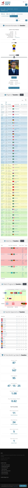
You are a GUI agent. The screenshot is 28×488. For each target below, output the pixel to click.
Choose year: (17, 18)
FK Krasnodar (17, 131)
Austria (4, 327)
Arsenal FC (16, 170)
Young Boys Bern (17, 220)
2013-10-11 (2, 266)
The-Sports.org (17, 37)
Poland (4, 336)
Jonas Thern (14, 443)
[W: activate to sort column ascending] (19, 316)
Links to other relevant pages (5, 464)
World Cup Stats (13, 16)
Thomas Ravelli (14, 424)
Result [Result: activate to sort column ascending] (20, 245)
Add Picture (14, 77)
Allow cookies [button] (22, 485)
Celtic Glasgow (17, 117)
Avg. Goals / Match (14, 391)
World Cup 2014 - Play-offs (23, 250)
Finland (4, 322)
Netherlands (5, 333)
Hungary (4, 324)
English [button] (25, 1)
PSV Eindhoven (17, 192)
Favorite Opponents (5, 16)
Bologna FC (16, 122)
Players (8, 14)
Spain (4, 343)
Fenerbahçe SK (17, 189)
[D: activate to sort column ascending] (21, 316)
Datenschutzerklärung (4, 472)
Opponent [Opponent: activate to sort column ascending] (3, 316)
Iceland (4, 347)
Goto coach (14, 87)
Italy (3, 338)
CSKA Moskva (17, 184)
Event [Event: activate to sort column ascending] (23, 245)
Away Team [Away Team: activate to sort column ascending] (15, 245)
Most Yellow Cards (14, 429)
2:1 (20, 266)
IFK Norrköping (17, 231)
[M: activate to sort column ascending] (17, 316)
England (4, 329)
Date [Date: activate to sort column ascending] (2, 245)
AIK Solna (16, 147)
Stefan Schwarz (14, 433)
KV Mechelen (17, 234)
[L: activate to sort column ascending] (23, 316)
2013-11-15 (2, 254)
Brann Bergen (17, 150)
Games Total (14, 360)
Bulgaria (4, 345)
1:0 (20, 254)
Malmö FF (16, 153)
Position (9, 104)
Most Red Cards (14, 438)
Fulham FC (16, 164)
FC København (17, 114)
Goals (14, 368)
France (4, 340)
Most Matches (14, 419)
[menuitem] (16, 289)
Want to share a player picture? (5, 470)
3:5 (20, 260)
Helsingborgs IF (17, 108)
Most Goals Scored (14, 410)
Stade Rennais (17, 217)
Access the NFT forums (4, 467)
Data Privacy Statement (4, 473)
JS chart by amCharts (23, 305)
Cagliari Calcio (17, 178)
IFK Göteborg (16, 142)
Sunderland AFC (17, 167)
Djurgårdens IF (17, 223)
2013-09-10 (2, 272)
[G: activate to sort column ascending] (25, 316)
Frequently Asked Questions (5, 466)
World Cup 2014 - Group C (23, 262)
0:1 (20, 272)
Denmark (4, 320)
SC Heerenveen (17, 111)
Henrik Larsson (14, 415)
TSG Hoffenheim (17, 195)
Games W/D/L (14, 383)
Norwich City (16, 125)
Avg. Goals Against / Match (14, 398)
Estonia (4, 341)
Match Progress (19, 14)
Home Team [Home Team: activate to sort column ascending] (11, 245)
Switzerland (5, 334)
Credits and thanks (4, 469)
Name (2, 104)
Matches (13, 14)
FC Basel (16, 139)
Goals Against (14, 375)
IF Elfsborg (16, 175)
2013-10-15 (2, 260)
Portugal (4, 331)
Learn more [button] (15, 486)
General (3, 14)
